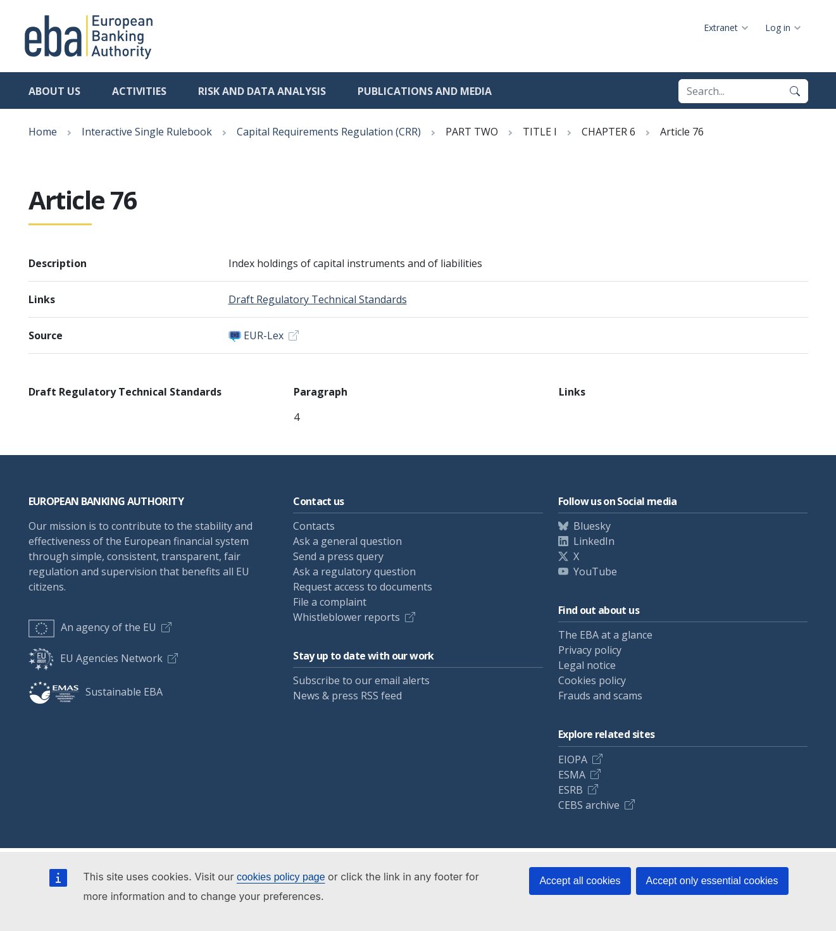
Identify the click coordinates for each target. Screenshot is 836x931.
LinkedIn (594, 541)
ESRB (570, 790)
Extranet (721, 28)
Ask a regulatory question (354, 571)
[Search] (795, 91)
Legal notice (587, 665)
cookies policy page (281, 877)
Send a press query (338, 556)
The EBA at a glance (605, 635)
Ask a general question (347, 541)
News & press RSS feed (347, 696)
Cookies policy (592, 680)
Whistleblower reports (346, 617)
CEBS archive (589, 805)
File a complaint (329, 602)
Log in (777, 28)
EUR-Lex (264, 335)
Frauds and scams (600, 696)
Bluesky (592, 526)
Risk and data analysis (262, 91)
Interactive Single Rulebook (147, 132)
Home (42, 132)
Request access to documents (362, 587)
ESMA (571, 775)
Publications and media (425, 91)
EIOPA (572, 759)
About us (54, 91)
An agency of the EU (92, 627)
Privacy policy (589, 650)
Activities (139, 91)
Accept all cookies (579, 880)
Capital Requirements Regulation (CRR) (329, 132)
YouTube (595, 571)
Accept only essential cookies (712, 880)
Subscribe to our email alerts (361, 680)
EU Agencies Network (95, 658)
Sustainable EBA (95, 692)
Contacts (314, 526)
